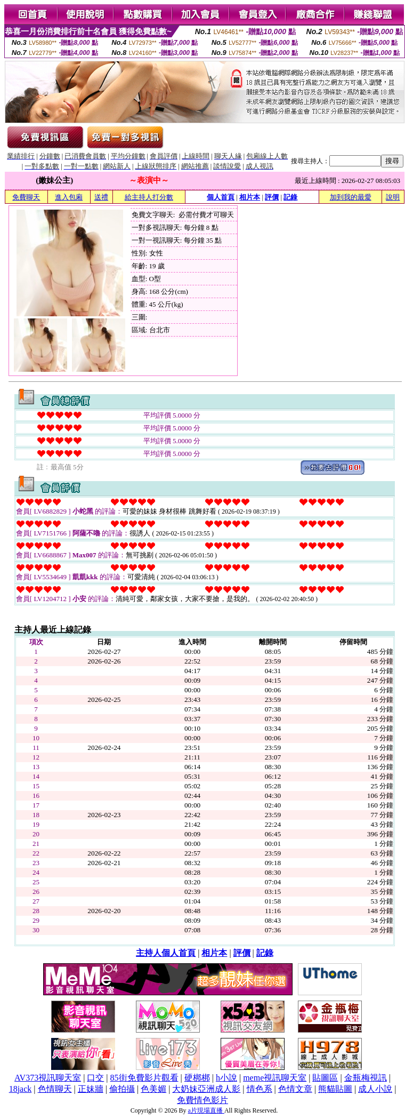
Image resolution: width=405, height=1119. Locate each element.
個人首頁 (220, 197)
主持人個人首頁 (166, 952)
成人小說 (375, 1088)
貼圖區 (325, 1077)
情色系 (259, 1088)
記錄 (290, 197)
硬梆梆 (197, 1077)
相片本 (249, 197)
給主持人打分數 (149, 197)
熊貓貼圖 (335, 1088)
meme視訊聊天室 (274, 1077)
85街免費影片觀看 (144, 1077)
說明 (393, 197)
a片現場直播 (206, 1110)
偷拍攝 (122, 1088)
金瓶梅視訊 (365, 1077)
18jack (20, 1088)
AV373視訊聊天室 (47, 1077)
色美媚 (153, 1088)
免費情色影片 (202, 1100)
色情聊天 (55, 1088)
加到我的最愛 (350, 197)
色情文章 (295, 1088)
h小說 (226, 1077)
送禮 (101, 197)
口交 (95, 1077)
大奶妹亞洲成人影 (206, 1088)
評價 (272, 197)
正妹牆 (90, 1088)
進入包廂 (69, 197)
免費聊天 (26, 197)
